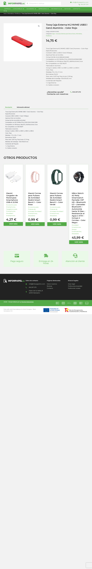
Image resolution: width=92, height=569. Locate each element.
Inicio (5, 13)
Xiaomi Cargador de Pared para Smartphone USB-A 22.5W (12, 197)
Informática (11, 13)
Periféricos (17, 13)
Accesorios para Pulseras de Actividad (33, 209)
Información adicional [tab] (23, 107)
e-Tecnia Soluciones (27, 302)
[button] (38, 26)
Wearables (31, 215)
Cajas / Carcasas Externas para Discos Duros (63, 33)
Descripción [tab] (8, 107)
